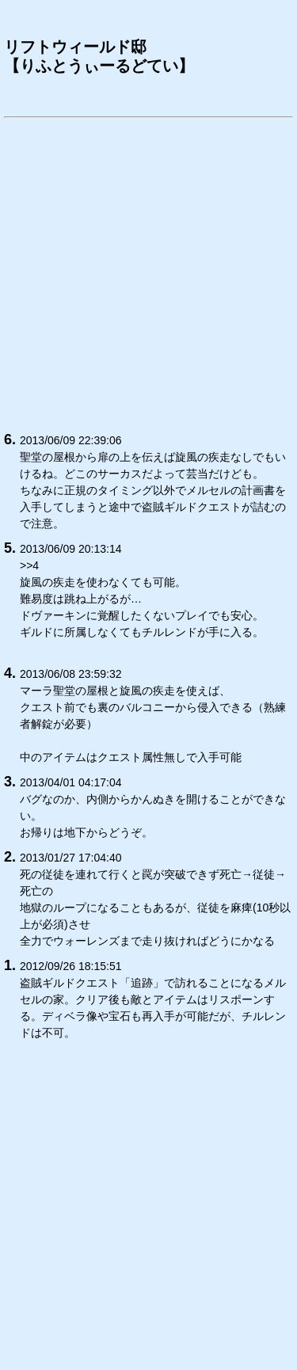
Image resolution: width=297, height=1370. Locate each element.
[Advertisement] (148, 272)
